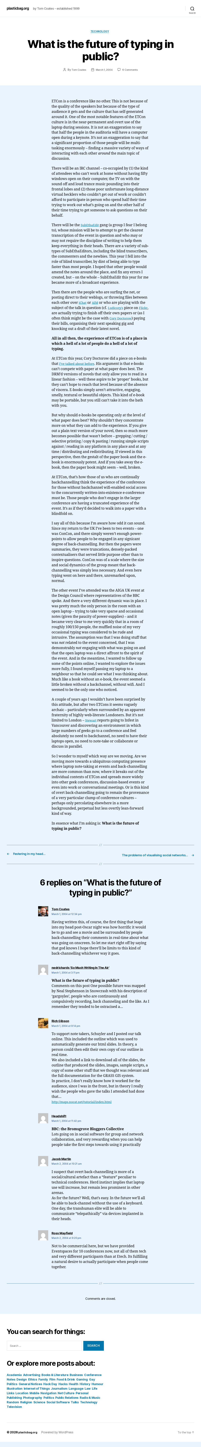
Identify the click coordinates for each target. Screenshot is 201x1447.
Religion (26, 1407)
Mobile (34, 1398)
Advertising (31, 1380)
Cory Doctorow (129, 319)
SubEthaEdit (91, 226)
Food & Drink (66, 1384)
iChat (83, 303)
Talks (75, 1407)
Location (22, 1398)
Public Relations (66, 1403)
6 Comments (131, 70)
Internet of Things (37, 1394)
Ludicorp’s (116, 309)
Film (52, 1384)
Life (94, 1394)
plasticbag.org (20, 8)
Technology (100, 32)
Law (88, 1394)
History (85, 1389)
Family (43, 1384)
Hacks (63, 1389)
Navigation (48, 1398)
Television (14, 1412)
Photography (32, 1403)
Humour (97, 1389)
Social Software (58, 1407)
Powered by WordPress (60, 1437)
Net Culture (66, 1398)
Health (73, 1389)
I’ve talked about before (79, 364)
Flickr (56, 314)
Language (76, 1394)
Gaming (82, 1384)
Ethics (32, 1384)
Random (13, 1407)
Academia (14, 1380)
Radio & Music (90, 1403)
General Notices (30, 1389)
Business (76, 1380)
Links (10, 1398)
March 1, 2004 (104, 70)
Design (22, 1384)
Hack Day (50, 1389)
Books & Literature (54, 1380)
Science (39, 1407)
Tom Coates (78, 70)
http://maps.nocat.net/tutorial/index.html (86, 1107)
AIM (96, 303)
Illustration (14, 1394)
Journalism (59, 1394)
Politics (49, 1403)
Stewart (91, 721)
